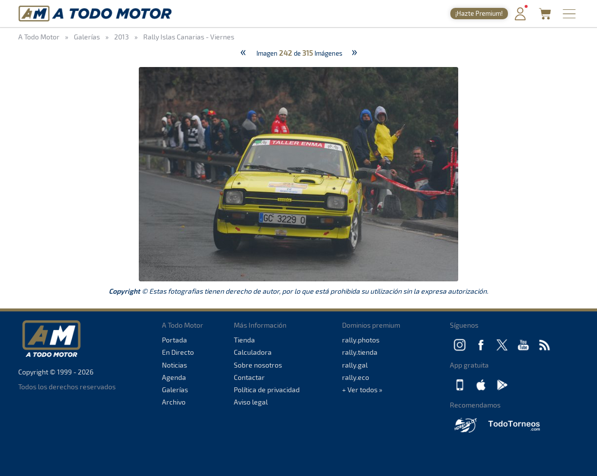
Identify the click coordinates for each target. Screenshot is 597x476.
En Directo (178, 352)
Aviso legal (251, 402)
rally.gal (355, 365)
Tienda (244, 340)
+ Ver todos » (362, 389)
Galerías (175, 389)
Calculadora (253, 352)
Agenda (174, 377)
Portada (174, 340)
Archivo (174, 402)
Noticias (174, 365)
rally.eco (355, 377)
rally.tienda (359, 352)
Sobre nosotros (258, 365)
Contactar (249, 377)
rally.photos (360, 340)
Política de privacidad (267, 389)
